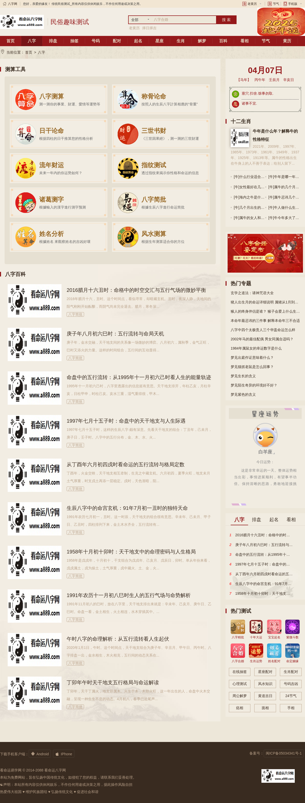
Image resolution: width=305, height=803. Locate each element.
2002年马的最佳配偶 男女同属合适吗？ (262, 339)
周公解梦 (239, 696)
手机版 (292, 4)
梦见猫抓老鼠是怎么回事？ (252, 367)
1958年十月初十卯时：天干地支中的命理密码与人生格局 (131, 551)
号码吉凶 (291, 684)
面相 (265, 708)
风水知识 (265, 684)
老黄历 (252, 4)
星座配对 (265, 672)
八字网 (12, 4)
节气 (276, 4)
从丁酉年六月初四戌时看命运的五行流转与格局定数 (126, 464)
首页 (10, 41)
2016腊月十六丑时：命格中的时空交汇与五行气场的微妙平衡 (136, 290)
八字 (32, 41)
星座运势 (265, 413)
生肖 (181, 41)
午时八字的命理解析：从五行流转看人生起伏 (118, 639)
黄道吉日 (265, 696)
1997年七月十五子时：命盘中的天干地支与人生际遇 (126, 421)
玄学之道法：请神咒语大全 (252, 293)
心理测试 (239, 684)
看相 (244, 41)
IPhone (63, 753)
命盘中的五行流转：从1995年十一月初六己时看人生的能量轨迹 (139, 377)
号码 (95, 41)
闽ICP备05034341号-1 (284, 753)
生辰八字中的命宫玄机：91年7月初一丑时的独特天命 (127, 508)
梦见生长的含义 (243, 376)
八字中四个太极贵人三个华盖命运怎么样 (263, 330)
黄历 (287, 41)
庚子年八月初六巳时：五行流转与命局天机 (115, 333)
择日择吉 (149, 28)
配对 (117, 41)
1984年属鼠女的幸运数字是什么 (256, 348)
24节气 (291, 696)
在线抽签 (239, 672)
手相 (290, 708)
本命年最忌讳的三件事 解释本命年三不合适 (265, 321)
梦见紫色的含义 (243, 394)
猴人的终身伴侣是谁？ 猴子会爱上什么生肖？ (265, 311)
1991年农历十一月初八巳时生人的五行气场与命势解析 (129, 595)
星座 (159, 41)
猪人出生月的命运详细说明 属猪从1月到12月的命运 (265, 302)
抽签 (74, 41)
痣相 (239, 708)
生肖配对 (291, 672)
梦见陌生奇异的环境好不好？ (254, 385)
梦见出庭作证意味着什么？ (252, 357)
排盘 (53, 41)
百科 (223, 41)
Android (40, 753)
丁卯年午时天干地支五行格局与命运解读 (113, 682)
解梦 (202, 41)
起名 (138, 41)
